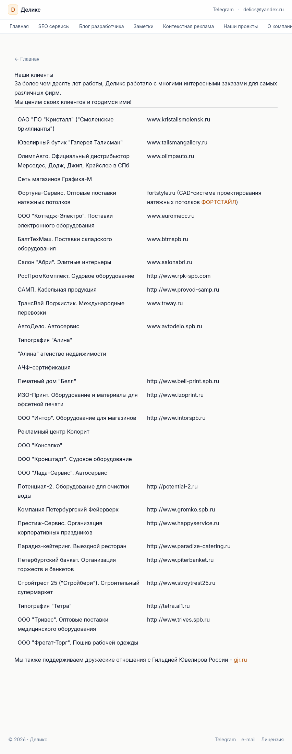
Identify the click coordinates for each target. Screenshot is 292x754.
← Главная (26, 59)
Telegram (223, 9)
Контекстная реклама (188, 26)
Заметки (144, 26)
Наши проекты (240, 26)
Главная (19, 26)
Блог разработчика (101, 26)
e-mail (248, 739)
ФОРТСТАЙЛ (219, 202)
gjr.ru (240, 659)
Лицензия (272, 739)
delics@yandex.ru (263, 9)
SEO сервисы (54, 26)
